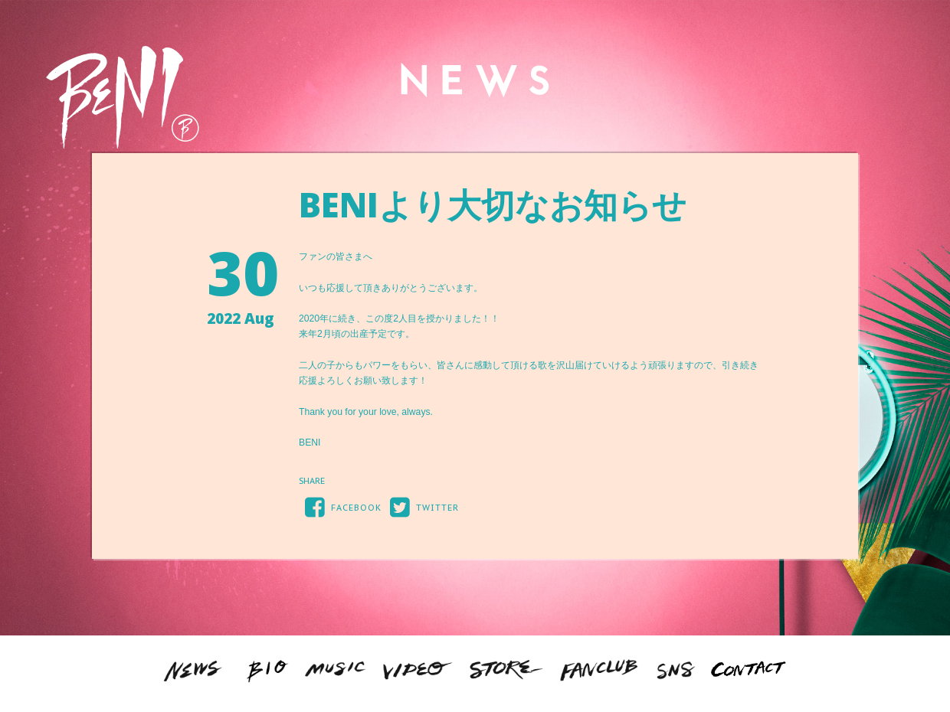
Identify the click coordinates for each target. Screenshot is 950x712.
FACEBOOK (340, 506)
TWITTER (421, 506)
